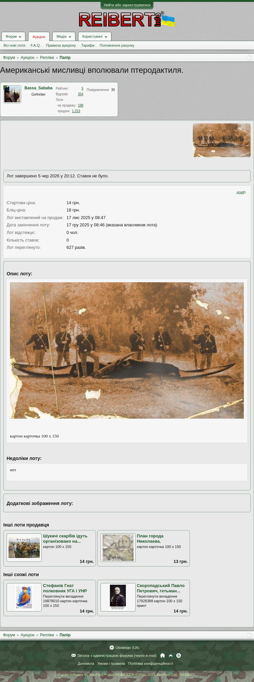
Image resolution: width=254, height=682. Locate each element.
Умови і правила (111, 663)
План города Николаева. (150, 538)
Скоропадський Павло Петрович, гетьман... (161, 588)
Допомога (86, 663)
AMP (241, 192)
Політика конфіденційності (150, 663)
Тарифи (88, 45)
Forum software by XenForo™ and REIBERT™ (127, 675)
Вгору (170, 655)
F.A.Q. (35, 45)
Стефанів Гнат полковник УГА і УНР (65, 588)
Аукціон (38, 37)
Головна (162, 655)
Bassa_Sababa (38, 88)
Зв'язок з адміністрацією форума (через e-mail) (117, 656)
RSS (178, 655)
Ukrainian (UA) (127, 648)
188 (80, 105)
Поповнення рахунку (117, 45)
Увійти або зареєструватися (127, 5)
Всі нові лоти (14, 45)
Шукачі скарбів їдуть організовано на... (65, 538)
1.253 (76, 111)
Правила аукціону (61, 45)
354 (80, 94)
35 (113, 90)
